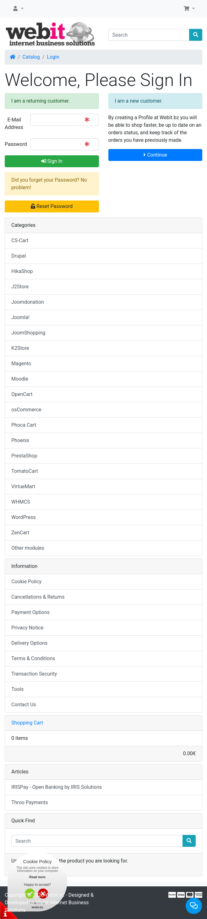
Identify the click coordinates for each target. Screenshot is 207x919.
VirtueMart (23, 486)
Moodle (19, 379)
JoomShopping (28, 333)
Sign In (52, 161)
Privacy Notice (27, 628)
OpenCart (21, 394)
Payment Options (30, 612)
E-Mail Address (14, 123)
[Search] (149, 35)
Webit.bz (55, 895)
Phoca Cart (23, 425)
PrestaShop (24, 456)
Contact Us (23, 705)
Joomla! (20, 317)
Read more (37, 877)
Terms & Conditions (33, 658)
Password (15, 144)
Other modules (27, 548)
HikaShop (22, 271)
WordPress (23, 517)
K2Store (20, 348)
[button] (18, 9)
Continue (155, 155)
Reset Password (52, 206)
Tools (17, 689)
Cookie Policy (26, 582)
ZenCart (20, 533)
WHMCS (20, 502)
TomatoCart (24, 471)
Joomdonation (27, 302)
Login (53, 57)
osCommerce (26, 410)
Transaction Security (34, 674)
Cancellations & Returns (37, 597)
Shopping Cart (27, 723)
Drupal (18, 256)
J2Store (20, 287)
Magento (21, 363)
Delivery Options (29, 643)
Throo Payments (29, 802)
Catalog (31, 57)
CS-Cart (20, 240)
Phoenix (20, 440)
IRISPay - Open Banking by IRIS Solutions (56, 787)
